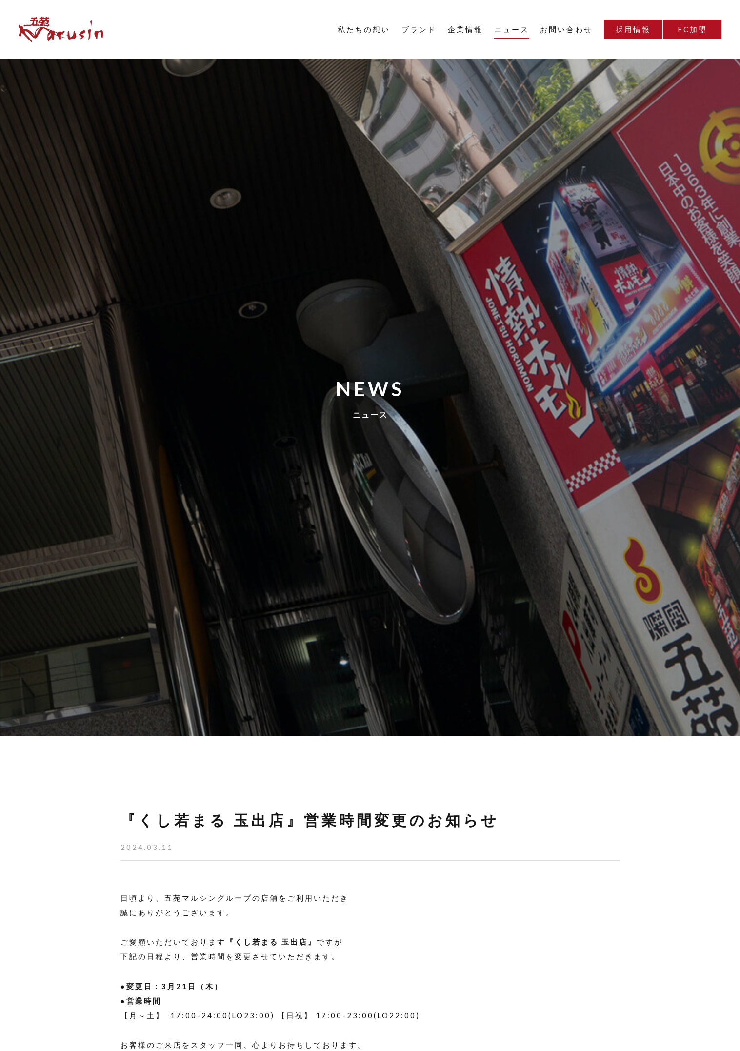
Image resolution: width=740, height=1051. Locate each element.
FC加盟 (692, 29)
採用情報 (633, 29)
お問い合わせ (566, 29)
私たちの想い (364, 29)
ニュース (511, 29)
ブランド (419, 29)
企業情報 (465, 29)
